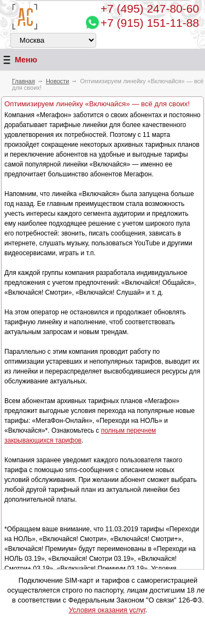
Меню (18, 60)
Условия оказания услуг (107, 610)
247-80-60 (150, 8)
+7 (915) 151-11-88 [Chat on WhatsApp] (150, 22)
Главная (23, 81)
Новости (57, 81)
